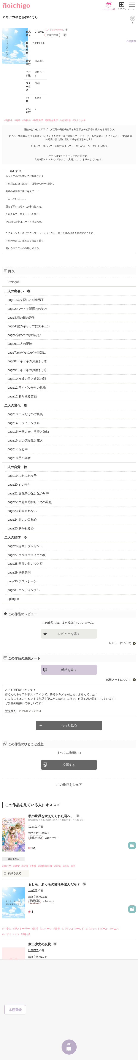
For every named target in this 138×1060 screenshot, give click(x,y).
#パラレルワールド (73, 949)
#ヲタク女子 (79, 120)
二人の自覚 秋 (15, 467)
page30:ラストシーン (22, 581)
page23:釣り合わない (22, 511)
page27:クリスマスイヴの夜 (27, 555)
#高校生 (8, 120)
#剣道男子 (65, 120)
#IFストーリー (21, 949)
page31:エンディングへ (24, 590)
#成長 (66, 886)
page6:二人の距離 (20, 343)
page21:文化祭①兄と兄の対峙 (28, 493)
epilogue (13, 599)
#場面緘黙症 (45, 886)
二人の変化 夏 (15, 405)
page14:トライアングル (24, 423)
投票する (68, 785)
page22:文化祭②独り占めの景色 (30, 502)
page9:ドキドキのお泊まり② (27, 370)
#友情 (24, 886)
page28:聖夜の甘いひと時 (25, 563)
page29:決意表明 (19, 572)
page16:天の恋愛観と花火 (25, 440)
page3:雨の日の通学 (21, 317)
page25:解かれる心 (21, 528)
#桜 (73, 886)
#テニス (114, 949)
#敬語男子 (37, 120)
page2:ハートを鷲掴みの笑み (27, 308)
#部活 (35, 949)
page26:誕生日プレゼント (25, 546)
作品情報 (131, 41)
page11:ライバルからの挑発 (27, 387)
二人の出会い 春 (17, 291)
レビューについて (120, 643)
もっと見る (69, 725)
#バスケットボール (97, 949)
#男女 (16, 886)
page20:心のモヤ (19, 484)
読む (69, 1044)
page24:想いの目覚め (22, 519)
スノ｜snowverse (53, 29)
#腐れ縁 (25, 954)
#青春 (17, 120)
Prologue (14, 282)
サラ (8, 711)
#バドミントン (10, 954)
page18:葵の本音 (19, 458)
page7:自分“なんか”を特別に (27, 352)
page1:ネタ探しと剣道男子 (26, 300)
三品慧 (32, 910)
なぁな (32, 847)
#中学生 (6, 949)
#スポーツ (46, 949)
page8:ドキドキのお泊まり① (27, 361)
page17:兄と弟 (18, 449)
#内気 (57, 886)
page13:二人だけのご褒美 (25, 414)
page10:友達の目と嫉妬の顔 (27, 378)
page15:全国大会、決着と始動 (28, 431)
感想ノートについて (118, 679)
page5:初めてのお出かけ (24, 335)
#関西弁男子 (51, 120)
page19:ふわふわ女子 (22, 475)
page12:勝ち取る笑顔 (22, 396)
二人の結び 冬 (15, 537)
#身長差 (26, 120)
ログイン (121, 9)
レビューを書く (69, 634)
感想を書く (69, 670)
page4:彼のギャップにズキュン (29, 326)
